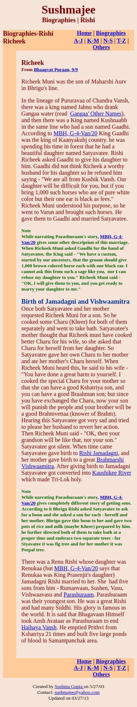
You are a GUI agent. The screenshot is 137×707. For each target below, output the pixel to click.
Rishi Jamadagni (98, 453)
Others (101, 47)
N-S (108, 41)
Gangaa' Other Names (96, 113)
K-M (93, 41)
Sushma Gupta (69, 686)
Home (84, 33)
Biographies (111, 33)
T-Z (121, 41)
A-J (78, 41)
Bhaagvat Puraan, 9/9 (56, 69)
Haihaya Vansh (39, 627)
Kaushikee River (111, 473)
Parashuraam (79, 594)
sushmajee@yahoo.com (77, 692)
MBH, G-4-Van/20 (76, 133)
